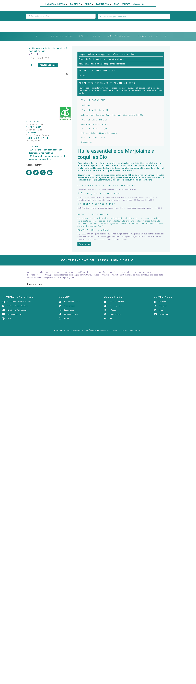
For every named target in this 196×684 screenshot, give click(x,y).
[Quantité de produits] (32, 69)
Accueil (37, 40)
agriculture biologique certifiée (113, 181)
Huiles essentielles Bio (100, 40)
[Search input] (136, 20)
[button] (56, 4)
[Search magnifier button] (100, 20)
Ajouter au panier (48, 69)
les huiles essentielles (110, 179)
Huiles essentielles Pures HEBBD (64, 40)
